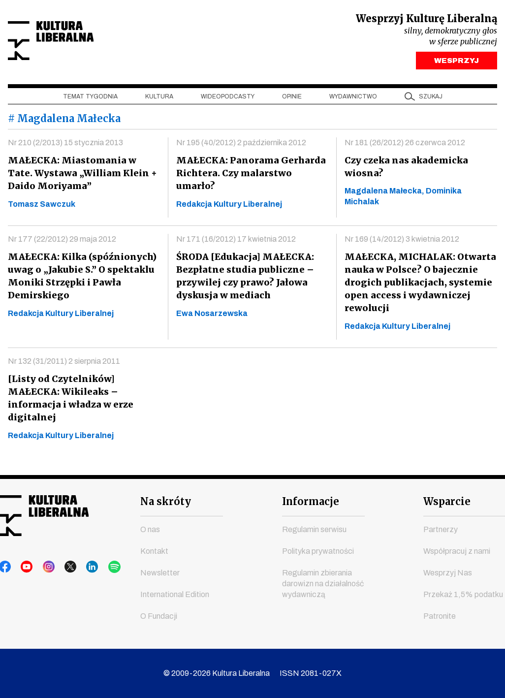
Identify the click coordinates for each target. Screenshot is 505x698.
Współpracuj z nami (456, 551)
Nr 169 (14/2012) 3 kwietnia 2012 (402, 241)
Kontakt (154, 551)
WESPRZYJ (456, 63)
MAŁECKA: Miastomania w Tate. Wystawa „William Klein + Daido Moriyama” (82, 175)
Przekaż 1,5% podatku (463, 594)
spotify (99, 567)
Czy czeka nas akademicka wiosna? (405, 169)
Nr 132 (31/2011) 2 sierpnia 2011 (64, 363)
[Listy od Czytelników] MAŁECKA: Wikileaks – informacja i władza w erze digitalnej (68, 400)
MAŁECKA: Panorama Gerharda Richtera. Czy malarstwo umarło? (251, 169)
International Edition (174, 594)
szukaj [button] (430, 98)
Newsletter (160, 573)
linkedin (80, 567)
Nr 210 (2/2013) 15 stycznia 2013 (65, 145)
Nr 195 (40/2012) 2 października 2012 (241, 145)
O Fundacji (158, 616)
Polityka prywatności (318, 551)
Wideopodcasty (227, 98)
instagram (42, 567)
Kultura (159, 98)
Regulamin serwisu (314, 529)
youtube (24, 567)
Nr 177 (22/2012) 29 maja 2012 (62, 241)
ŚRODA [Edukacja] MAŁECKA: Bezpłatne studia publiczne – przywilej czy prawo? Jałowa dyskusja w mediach (243, 278)
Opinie (292, 98)
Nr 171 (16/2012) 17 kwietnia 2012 (236, 241)
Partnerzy (440, 529)
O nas (150, 529)
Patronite (439, 616)
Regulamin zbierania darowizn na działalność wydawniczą (323, 584)
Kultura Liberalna (73, 42)
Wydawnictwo (353, 98)
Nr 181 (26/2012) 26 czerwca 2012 (405, 145)
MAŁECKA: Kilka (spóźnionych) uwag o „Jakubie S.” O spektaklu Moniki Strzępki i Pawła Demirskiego (81, 278)
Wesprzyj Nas (447, 573)
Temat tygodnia (90, 98)
